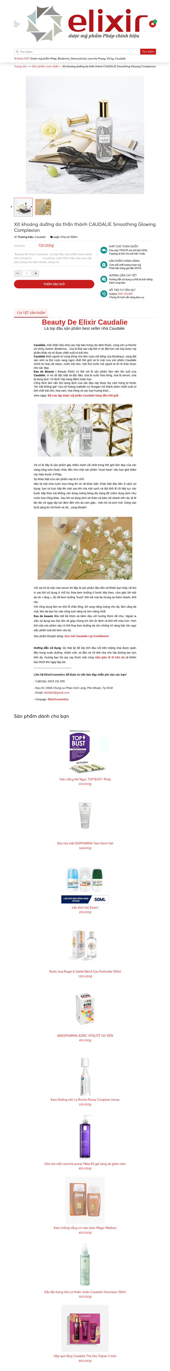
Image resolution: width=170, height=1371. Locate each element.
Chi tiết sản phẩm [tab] (31, 313)
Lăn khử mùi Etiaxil (85, 907)
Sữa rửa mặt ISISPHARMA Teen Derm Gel (85, 843)
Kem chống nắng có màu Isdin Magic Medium (85, 1228)
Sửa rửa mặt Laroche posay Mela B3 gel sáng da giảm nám (85, 1164)
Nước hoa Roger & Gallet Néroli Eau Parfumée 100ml (85, 971)
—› (47, 66)
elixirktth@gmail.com (56, 692)
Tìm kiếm (148, 51)
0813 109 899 (125, 293)
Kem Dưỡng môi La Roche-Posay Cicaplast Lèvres (85, 1100)
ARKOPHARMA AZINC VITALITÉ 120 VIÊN (85, 1036)
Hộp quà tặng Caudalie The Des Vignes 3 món (85, 1356)
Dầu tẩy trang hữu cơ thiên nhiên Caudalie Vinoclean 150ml (85, 1292)
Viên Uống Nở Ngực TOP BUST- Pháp (85, 779)
